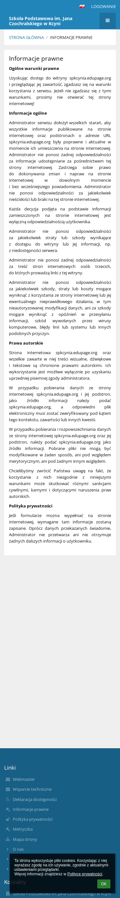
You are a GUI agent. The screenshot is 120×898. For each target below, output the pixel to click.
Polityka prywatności (32, 819)
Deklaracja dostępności (35, 799)
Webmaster (24, 779)
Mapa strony (25, 839)
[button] (82, 6)
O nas (18, 849)
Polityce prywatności (84, 874)
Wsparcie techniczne (32, 789)
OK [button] (104, 884)
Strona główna (26, 37)
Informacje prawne (71, 37)
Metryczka (23, 829)
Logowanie (103, 6)
